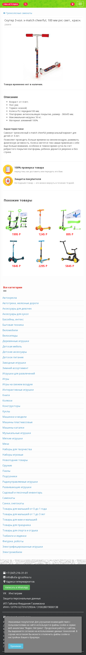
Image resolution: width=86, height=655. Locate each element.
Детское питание (13, 357)
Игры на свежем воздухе (17, 384)
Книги (6, 395)
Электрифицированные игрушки (22, 546)
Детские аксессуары (14, 352)
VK (5, 593)
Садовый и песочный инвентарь (22, 492)
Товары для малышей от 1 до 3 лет (23, 514)
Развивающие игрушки (16, 487)
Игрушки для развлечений (18, 373)
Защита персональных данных (22, 598)
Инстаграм (15, 593)
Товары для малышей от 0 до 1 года (24, 508)
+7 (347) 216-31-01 (15, 573)
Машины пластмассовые (17, 422)
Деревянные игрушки (15, 341)
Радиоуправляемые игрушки (20, 481)
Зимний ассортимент (15, 368)
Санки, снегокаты (13, 503)
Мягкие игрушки (12, 438)
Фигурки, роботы (12, 541)
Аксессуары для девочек (17, 308)
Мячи (5, 444)
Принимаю (15, 646)
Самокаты (8, 498)
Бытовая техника (13, 324)
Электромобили (12, 552)
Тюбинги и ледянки (14, 536)
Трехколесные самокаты (19, 13)
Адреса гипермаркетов (19, 581)
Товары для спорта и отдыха (20, 530)
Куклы (6, 411)
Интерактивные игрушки (18, 389)
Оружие (7, 465)
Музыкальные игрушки (16, 433)
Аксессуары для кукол (15, 314)
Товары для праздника (16, 525)
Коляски (7, 400)
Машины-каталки (13, 427)
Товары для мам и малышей (19, 519)
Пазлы (6, 471)
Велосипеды (10, 335)
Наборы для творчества (17, 449)
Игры (5, 379)
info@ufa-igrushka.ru (17, 577)
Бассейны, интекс (13, 319)
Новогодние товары (15, 460)
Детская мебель (12, 346)
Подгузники (9, 476)
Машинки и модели (14, 416)
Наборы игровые (12, 454)
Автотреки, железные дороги (20, 303)
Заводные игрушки (14, 362)
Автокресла (9, 297)
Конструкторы (11, 406)
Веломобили (10, 330)
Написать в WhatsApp (16, 587)
